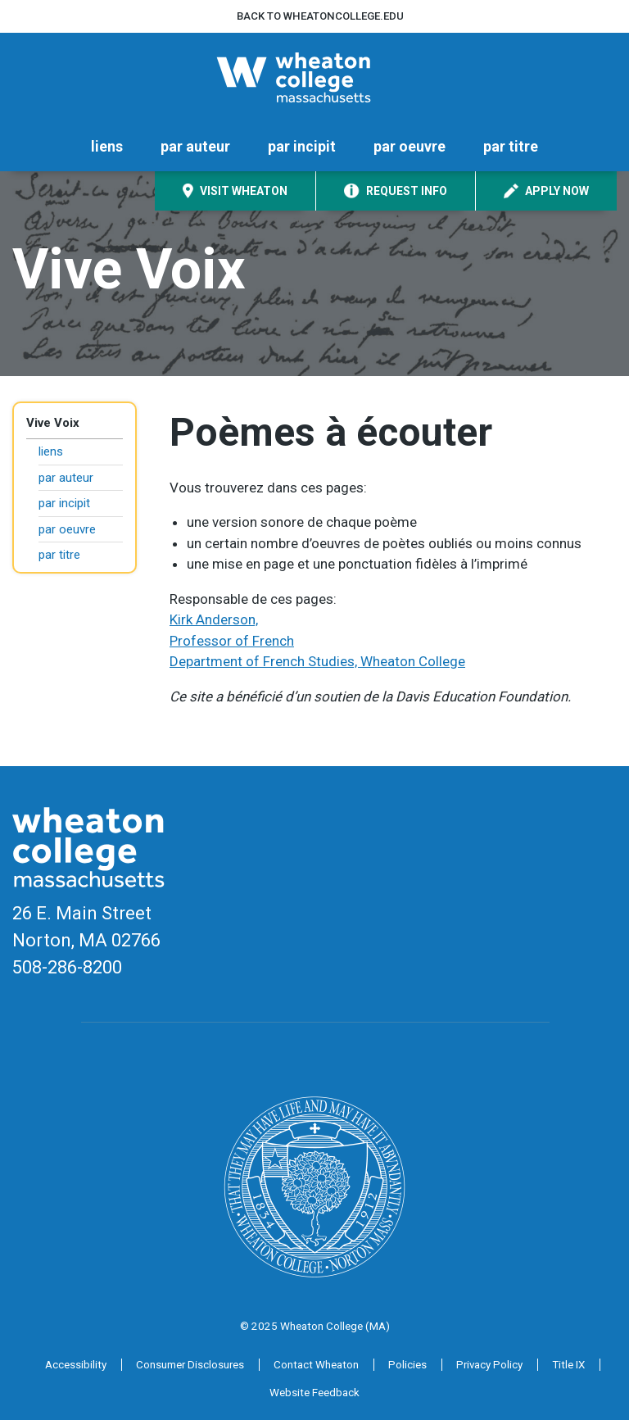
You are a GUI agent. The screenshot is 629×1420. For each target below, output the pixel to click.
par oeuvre (409, 146)
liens (107, 146)
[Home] (314, 77)
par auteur (195, 146)
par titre (510, 146)
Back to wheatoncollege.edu (320, 16)
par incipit (302, 146)
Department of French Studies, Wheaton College (317, 661)
